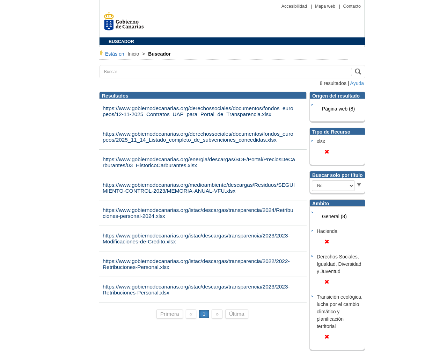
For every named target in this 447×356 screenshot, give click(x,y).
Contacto (352, 6)
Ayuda (357, 83)
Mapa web (326, 6)
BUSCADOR (121, 41)
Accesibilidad (294, 6)
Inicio (133, 54)
